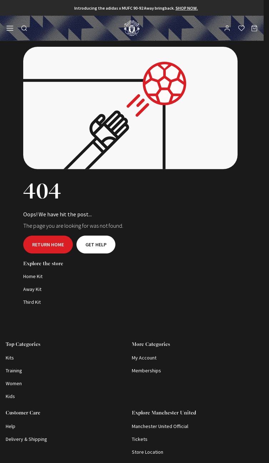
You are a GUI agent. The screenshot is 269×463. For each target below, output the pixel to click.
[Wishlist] (241, 28)
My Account (144, 357)
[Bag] (254, 28)
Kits (10, 357)
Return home (48, 244)
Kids (10, 396)
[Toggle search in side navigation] (24, 28)
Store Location (147, 452)
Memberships (146, 370)
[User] (228, 29)
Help (10, 426)
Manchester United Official (160, 426)
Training (14, 370)
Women (14, 383)
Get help (95, 244)
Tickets (140, 439)
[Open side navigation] (10, 28)
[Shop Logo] (132, 28)
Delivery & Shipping (26, 439)
